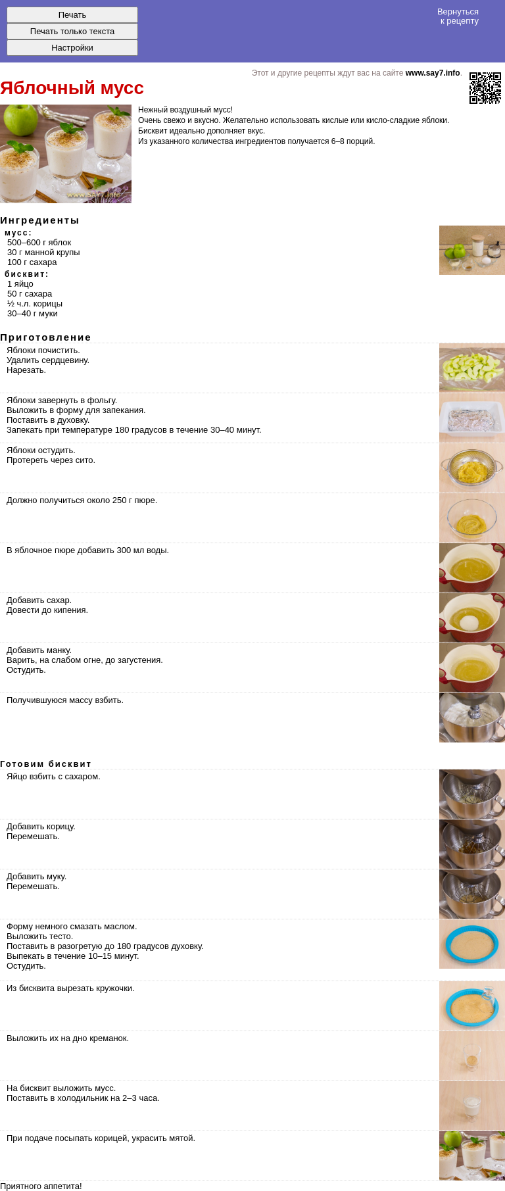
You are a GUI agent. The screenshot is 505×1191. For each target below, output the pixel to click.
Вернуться (458, 16)
